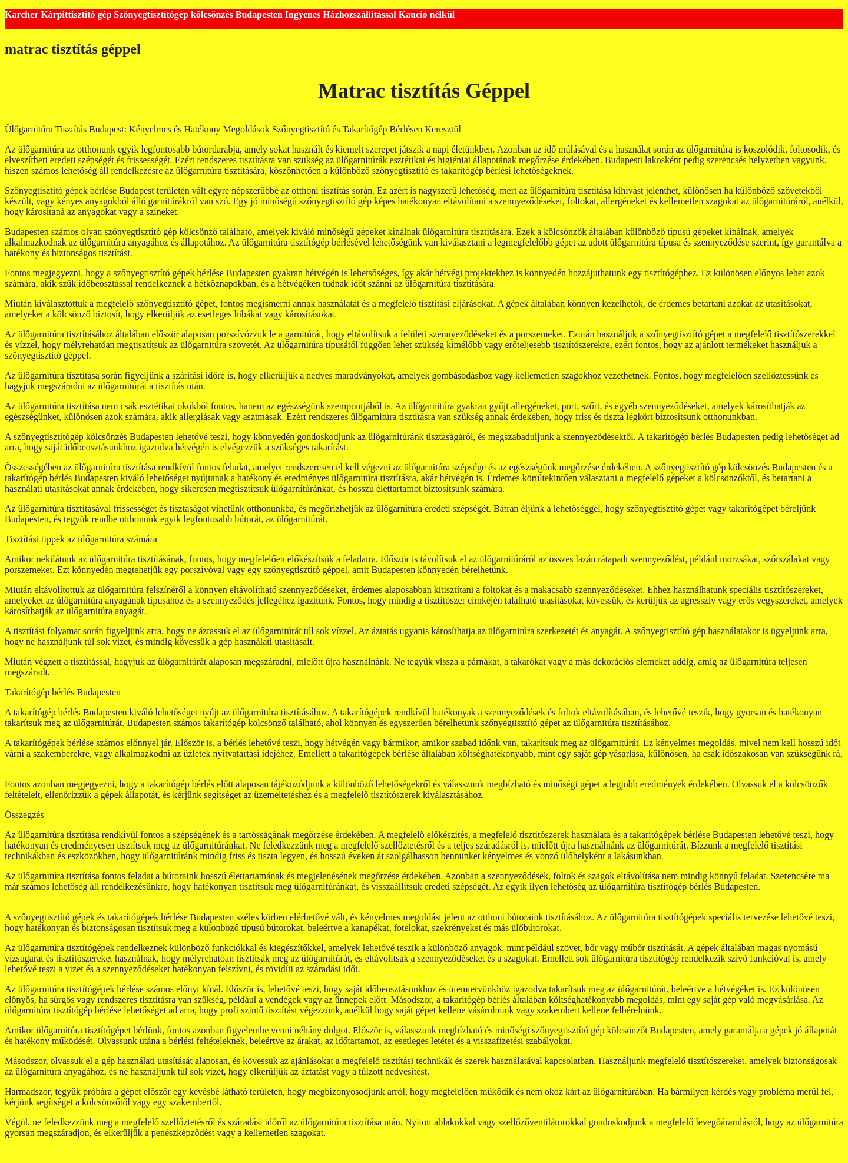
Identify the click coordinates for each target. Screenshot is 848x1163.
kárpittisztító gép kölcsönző (559, 488)
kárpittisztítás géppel (705, 856)
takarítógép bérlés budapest (627, 170)
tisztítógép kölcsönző (248, 386)
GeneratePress (224, 1153)
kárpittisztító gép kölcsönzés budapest (558, 795)
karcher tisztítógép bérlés (141, 355)
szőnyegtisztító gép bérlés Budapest (406, 314)
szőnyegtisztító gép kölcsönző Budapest (586, 570)
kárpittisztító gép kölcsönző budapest (122, 672)
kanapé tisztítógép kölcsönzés (407, 447)
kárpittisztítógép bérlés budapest (66, 764)
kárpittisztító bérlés (83, 815)
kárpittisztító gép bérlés (374, 519)
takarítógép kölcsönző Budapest (241, 212)
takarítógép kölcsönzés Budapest (560, 284)
